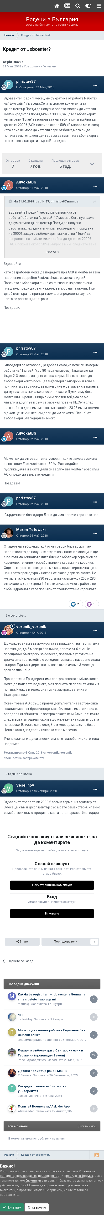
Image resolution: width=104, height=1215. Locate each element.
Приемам (12, 1207)
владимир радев (30, 1039)
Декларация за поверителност (38, 1175)
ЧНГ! (22, 1015)
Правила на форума (78, 1175)
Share (22, 941)
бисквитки (33, 1180)
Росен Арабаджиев (32, 1060)
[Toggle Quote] (11, 201)
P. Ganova (24, 1075)
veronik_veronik (31, 626)
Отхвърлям (36, 1207)
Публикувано (35, 87)
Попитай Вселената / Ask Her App (44, 1106)
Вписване (52, 913)
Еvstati (22, 1096)
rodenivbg (25, 1019)
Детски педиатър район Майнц (43, 1071)
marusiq (23, 1004)
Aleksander (26, 1111)
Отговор (32, 188)
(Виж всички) (87, 1126)
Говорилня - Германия (40, 66)
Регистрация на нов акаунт (52, 885)
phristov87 (15, 62)
